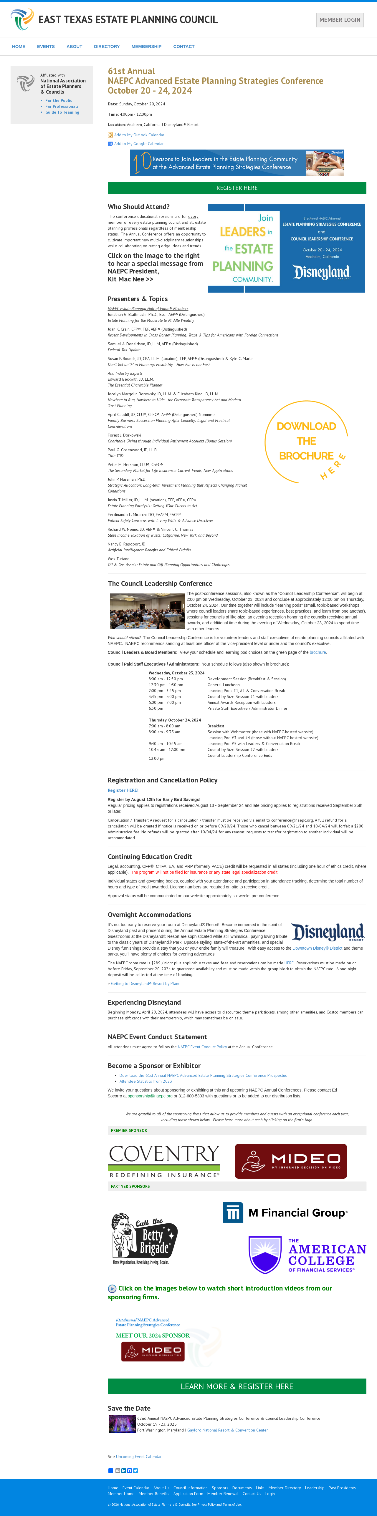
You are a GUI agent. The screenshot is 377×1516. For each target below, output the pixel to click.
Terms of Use (232, 1504)
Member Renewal (223, 1493)
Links (260, 1487)
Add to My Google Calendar (139, 143)
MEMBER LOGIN (340, 19)
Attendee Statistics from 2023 (146, 1081)
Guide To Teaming (62, 112)
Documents (242, 1487)
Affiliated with (63, 83)
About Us (161, 1487)
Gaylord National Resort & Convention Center (227, 1430)
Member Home (121, 1493)
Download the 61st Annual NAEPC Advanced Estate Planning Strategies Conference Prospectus (203, 1075)
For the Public (58, 100)
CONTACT (184, 46)
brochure (318, 652)
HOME (18, 46)
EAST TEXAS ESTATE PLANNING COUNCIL (128, 19)
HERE (289, 963)
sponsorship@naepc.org (150, 1096)
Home (113, 1487)
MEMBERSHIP (147, 46)
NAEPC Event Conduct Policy (202, 1046)
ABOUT (74, 46)
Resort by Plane (166, 983)
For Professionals (62, 106)
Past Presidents (342, 1487)
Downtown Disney (308, 948)
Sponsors (220, 1487)
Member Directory (285, 1487)
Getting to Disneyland (130, 983)
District (336, 948)
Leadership (315, 1487)
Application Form (188, 1493)
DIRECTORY (107, 46)
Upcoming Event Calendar (139, 1456)
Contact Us (252, 1493)
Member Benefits (154, 1493)
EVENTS (46, 46)
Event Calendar (136, 1487)
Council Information (190, 1487)
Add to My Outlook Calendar (139, 134)
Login (270, 1493)
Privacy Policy (207, 1504)
